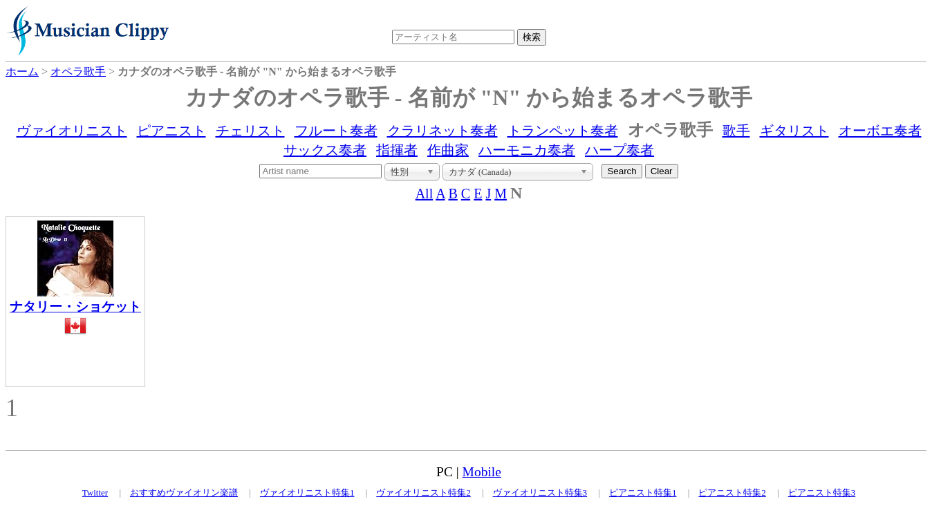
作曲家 (448, 150)
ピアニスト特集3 (822, 492)
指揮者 (397, 150)
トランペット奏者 (562, 130)
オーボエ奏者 (880, 130)
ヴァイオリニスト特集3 (540, 492)
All (425, 193)
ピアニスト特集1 (643, 492)
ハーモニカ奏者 (526, 150)
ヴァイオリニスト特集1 (307, 492)
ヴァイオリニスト (72, 130)
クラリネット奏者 (442, 130)
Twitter (95, 492)
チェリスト (250, 130)
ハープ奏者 (619, 150)
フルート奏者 (336, 130)
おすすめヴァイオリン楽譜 (184, 492)
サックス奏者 (324, 150)
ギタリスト (794, 130)
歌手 (736, 130)
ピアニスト (171, 130)
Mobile (482, 472)
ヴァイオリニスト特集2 (423, 492)
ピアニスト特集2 (732, 492)
